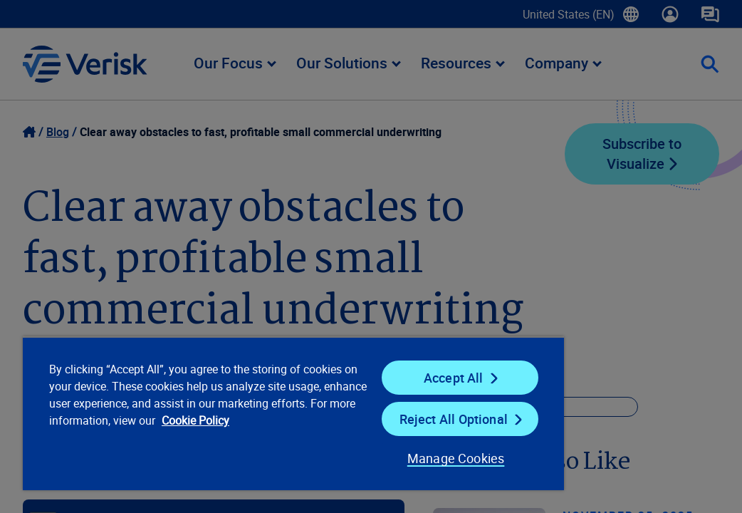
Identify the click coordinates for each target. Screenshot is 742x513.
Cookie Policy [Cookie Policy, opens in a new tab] (191, 437)
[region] (238, 413)
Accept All (372, 377)
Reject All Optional (372, 419)
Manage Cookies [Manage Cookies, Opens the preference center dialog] (358, 458)
